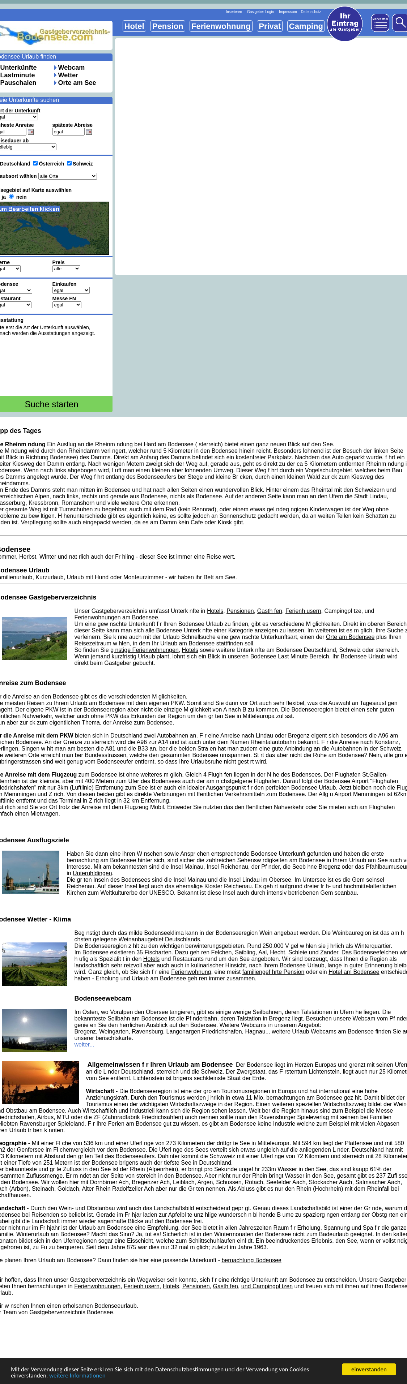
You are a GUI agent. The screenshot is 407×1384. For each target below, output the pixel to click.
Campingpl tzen (273, 1286)
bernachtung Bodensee (251, 1260)
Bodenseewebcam (103, 998)
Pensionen (240, 611)
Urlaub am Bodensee (187, 643)
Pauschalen (18, 82)
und (247, 1286)
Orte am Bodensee (350, 637)
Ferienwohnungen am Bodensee (116, 617)
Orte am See (77, 82)
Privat (270, 26)
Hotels (215, 611)
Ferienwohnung (191, 972)
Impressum (288, 12)
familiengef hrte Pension (273, 972)
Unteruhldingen (92, 873)
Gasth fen (269, 611)
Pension (167, 26)
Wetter (68, 75)
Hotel (134, 26)
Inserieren (234, 12)
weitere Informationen (77, 1376)
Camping (306, 26)
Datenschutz (311, 12)
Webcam (71, 67)
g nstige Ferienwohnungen (144, 650)
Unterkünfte (18, 67)
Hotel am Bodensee (354, 972)
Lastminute (17, 75)
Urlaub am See (368, 860)
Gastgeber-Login (260, 12)
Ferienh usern (303, 611)
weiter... (84, 1044)
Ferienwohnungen (97, 1286)
